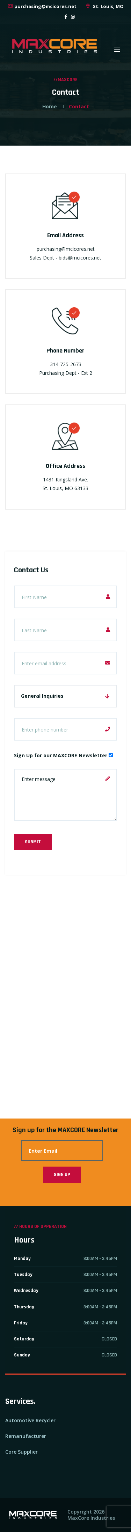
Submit (33, 842)
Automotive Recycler (30, 1420)
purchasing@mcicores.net (42, 6)
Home (49, 106)
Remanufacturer (25, 1436)
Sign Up (62, 1174)
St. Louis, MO (104, 6)
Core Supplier (21, 1451)
